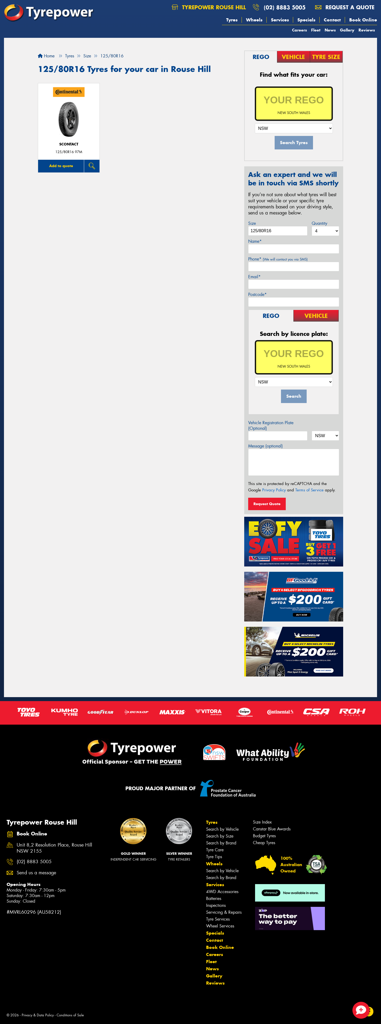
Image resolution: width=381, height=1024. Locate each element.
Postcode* (257, 294)
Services (280, 20)
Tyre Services (218, 919)
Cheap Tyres (264, 842)
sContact (68, 144)
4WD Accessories (222, 891)
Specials (306, 20)
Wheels (254, 20)
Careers (299, 30)
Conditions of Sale (70, 1015)
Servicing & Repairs (224, 912)
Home (46, 56)
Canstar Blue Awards (272, 829)
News (330, 30)
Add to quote (61, 165)
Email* (254, 277)
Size (252, 223)
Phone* (278, 259)
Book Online (363, 20)
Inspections (216, 905)
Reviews (367, 30)
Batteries (213, 898)
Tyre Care (215, 850)
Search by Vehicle (222, 829)
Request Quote (266, 503)
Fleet (315, 30)
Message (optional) (265, 446)
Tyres (232, 20)
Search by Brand (221, 843)
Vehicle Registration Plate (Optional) (270, 425)
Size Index (262, 822)
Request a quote (344, 7)
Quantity (319, 223)
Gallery (347, 30)
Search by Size (219, 836)
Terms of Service (309, 490)
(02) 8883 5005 (285, 7)
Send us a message (36, 873)
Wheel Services (220, 926)
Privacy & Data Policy (38, 1015)
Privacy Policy (274, 490)
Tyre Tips (214, 857)
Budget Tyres (264, 836)
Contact (332, 20)
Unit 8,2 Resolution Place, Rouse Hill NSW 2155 (54, 848)
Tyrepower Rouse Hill (209, 7)
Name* (255, 241)
